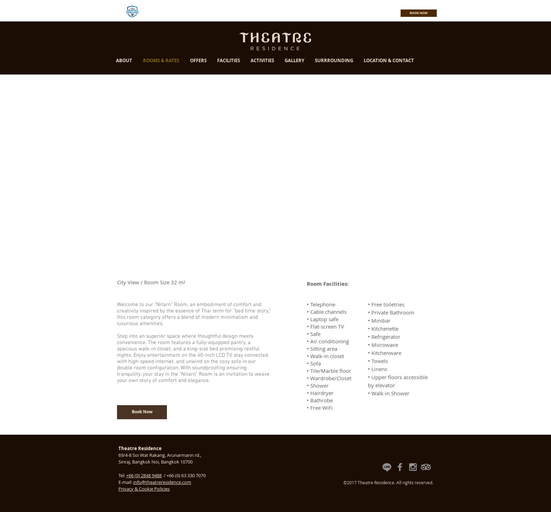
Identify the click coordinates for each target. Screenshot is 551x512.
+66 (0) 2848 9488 (144, 475)
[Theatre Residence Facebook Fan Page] (400, 467)
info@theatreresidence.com (162, 482)
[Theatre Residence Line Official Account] (387, 467)
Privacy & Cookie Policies (144, 489)
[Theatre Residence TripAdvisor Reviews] (426, 467)
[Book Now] (142, 412)
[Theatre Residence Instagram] (413, 467)
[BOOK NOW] (419, 13)
